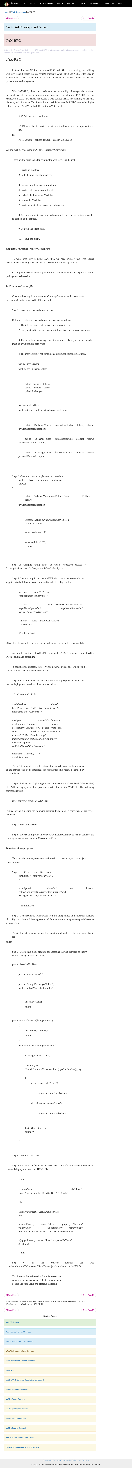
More (120, 3)
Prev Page (11, 18)
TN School (93, 3)
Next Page (88, 18)
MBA (83, 3)
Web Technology (18, 12)
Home (6, 12)
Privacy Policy (48, 1460)
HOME (33, 3)
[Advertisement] (114, 50)
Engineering (72, 3)
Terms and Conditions (60, 1460)
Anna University (46, 3)
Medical (60, 3)
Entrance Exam (108, 3)
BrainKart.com (18, 3)
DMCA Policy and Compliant (79, 1460)
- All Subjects (18, 1332)
